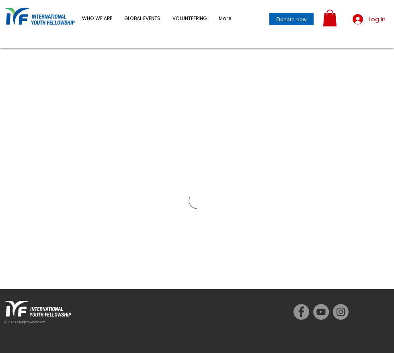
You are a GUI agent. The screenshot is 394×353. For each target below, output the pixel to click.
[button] (142, 18)
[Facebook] (301, 312)
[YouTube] (321, 312)
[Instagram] (341, 312)
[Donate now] (291, 19)
